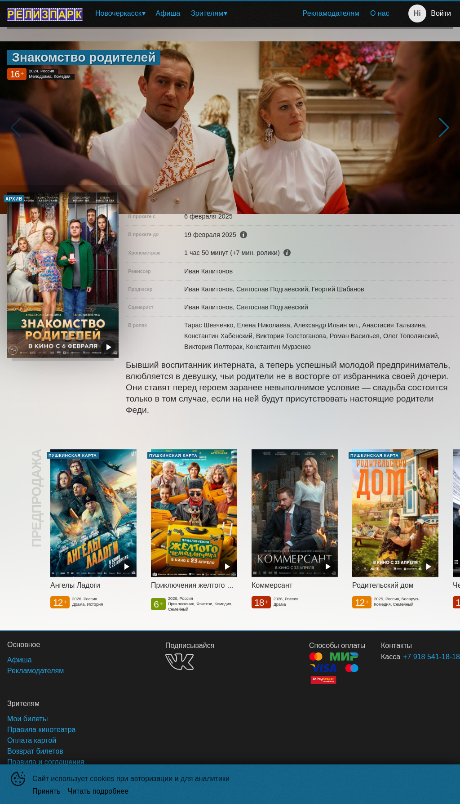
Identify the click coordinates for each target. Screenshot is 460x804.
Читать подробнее (98, 791)
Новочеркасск (118, 13)
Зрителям (207, 13)
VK (179, 661)
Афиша (168, 13)
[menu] (242, 13)
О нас (379, 13)
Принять (46, 791)
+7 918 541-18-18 (417, 657)
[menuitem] (120, 13)
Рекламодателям (331, 13)
